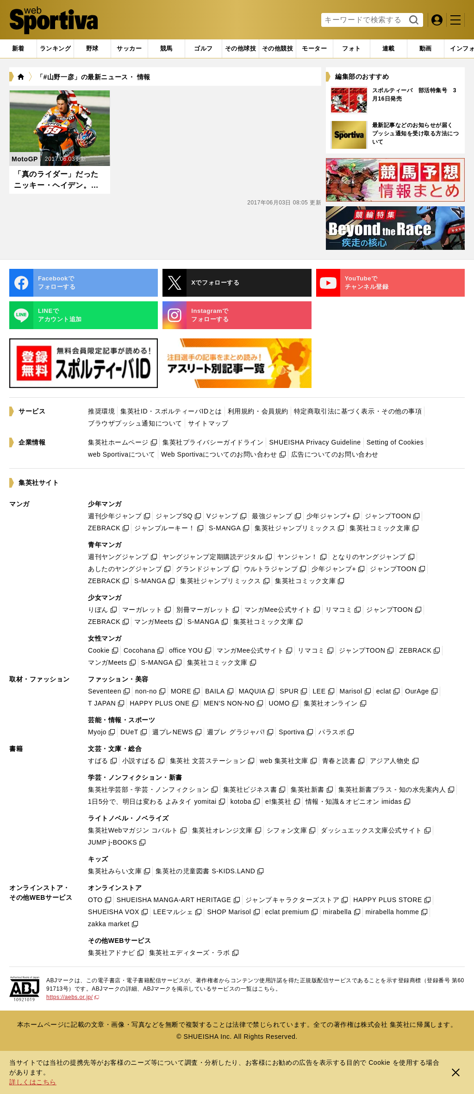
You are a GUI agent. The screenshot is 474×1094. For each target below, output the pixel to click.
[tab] (92, 48)
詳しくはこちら (32, 1082)
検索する (412, 20)
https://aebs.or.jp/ (72, 997)
